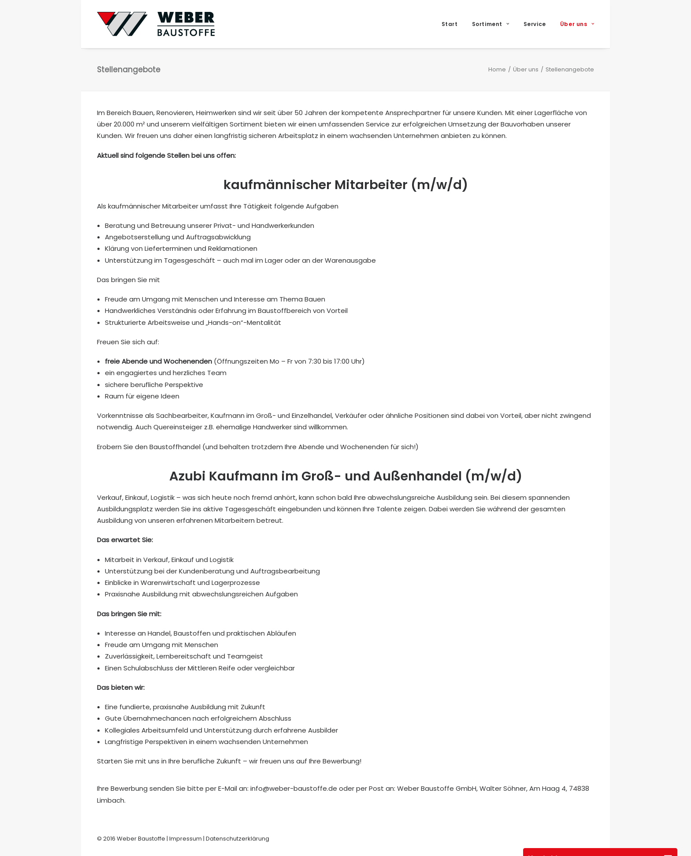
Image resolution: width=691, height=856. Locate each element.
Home (497, 69)
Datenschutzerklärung (237, 838)
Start (450, 24)
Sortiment (490, 24)
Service (535, 24)
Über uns (577, 24)
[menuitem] (453, 24)
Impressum (185, 838)
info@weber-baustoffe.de (293, 788)
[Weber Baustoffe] (156, 24)
